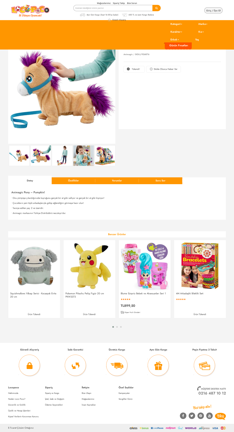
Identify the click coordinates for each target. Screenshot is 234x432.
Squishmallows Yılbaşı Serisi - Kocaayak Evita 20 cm (33, 295)
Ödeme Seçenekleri (54, 404)
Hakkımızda (13, 393)
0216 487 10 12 (212, 393)
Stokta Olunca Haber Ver (163, 69)
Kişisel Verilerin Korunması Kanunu (23, 416)
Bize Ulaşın (86, 393)
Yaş (197, 39)
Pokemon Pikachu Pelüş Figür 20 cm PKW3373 (84, 295)
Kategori (176, 24)
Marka (202, 24)
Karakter (176, 32)
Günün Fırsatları (178, 45)
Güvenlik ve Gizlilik (17, 404)
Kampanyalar (124, 393)
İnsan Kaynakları (89, 404)
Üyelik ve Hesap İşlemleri (19, 410)
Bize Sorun (132, 3)
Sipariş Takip (119, 3)
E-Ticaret (12, 427)
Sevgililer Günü (125, 398)
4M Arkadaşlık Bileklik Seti (189, 293)
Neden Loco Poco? (16, 398)
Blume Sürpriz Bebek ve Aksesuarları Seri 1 (143, 293)
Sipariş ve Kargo (52, 393)
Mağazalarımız (104, 3)
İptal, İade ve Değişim (54, 398)
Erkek (174, 39)
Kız (201, 32)
